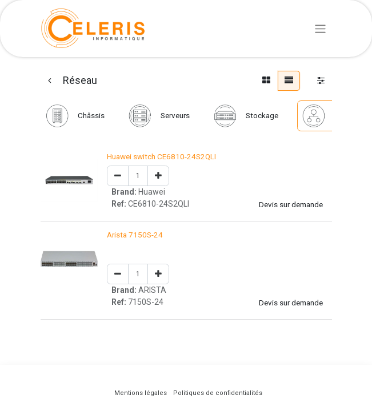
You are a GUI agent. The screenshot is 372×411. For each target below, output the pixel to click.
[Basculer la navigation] (320, 28)
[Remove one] (118, 176)
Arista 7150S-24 (135, 234)
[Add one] (158, 176)
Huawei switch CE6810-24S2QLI (161, 156)
